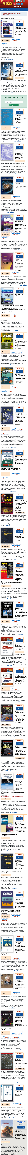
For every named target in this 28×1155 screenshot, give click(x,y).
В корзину (19, 24)
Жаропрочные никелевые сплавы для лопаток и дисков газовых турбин (21, 1062)
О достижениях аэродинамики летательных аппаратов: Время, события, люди (20, 154)
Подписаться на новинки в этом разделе (14, 98)
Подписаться (14, 105)
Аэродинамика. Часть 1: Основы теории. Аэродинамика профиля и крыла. (21, 344)
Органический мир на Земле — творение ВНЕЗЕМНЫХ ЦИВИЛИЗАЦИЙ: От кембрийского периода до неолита (21, 751)
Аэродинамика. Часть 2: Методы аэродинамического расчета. (21, 378)
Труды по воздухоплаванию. (20, 647)
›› (5, 920)
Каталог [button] (9, 9)
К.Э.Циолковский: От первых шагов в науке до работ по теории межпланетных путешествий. (21, 679)
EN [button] (23, 1)
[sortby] (15, 18)
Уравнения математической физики (19, 537)
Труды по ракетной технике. (20, 1094)
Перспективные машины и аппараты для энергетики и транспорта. (20, 266)
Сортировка (4, 18)
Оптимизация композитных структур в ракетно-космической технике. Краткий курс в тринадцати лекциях (21, 1135)
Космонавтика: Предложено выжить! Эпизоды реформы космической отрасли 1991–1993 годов (21, 613)
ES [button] (21, 1)
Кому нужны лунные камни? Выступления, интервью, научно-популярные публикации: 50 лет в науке (21, 985)
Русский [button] (18, 1)
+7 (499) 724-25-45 (17, 6)
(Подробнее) (9, 59)
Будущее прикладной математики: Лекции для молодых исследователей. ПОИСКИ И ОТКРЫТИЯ (21, 505)
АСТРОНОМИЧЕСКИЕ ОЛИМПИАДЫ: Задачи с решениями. (21, 30)
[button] (15, 4)
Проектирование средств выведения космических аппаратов (20, 119)
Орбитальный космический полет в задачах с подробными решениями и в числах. (20, 420)
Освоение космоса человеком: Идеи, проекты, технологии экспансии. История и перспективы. (21, 226)
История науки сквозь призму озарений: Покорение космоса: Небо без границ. (21, 72)
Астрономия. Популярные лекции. (20, 186)
